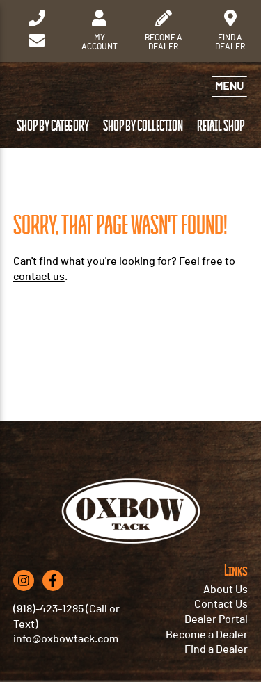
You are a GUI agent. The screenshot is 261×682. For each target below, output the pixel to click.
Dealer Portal (216, 619)
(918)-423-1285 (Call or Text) (66, 616)
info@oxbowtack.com (65, 638)
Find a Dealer (216, 649)
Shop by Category (53, 126)
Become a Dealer (207, 634)
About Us (225, 589)
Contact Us (221, 604)
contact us (39, 276)
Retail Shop (220, 126)
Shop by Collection (143, 126)
